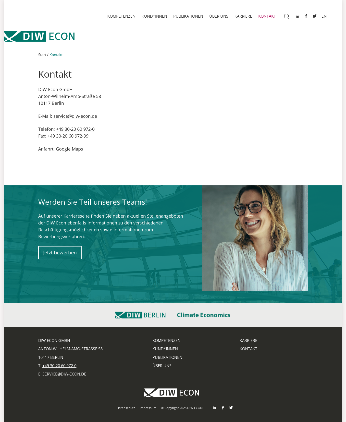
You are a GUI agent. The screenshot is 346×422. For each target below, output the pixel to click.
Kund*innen (154, 16)
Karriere (243, 16)
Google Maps (69, 149)
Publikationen (188, 16)
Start (42, 55)
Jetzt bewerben (60, 253)
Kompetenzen (121, 16)
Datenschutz (126, 408)
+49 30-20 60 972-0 (75, 130)
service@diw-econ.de (75, 117)
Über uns (218, 16)
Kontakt (267, 16)
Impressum (148, 408)
